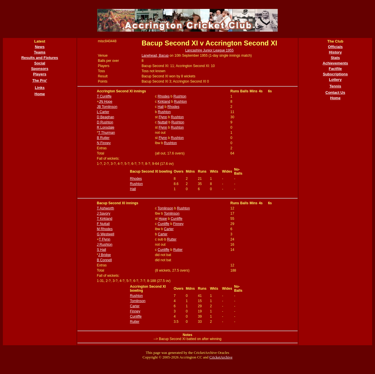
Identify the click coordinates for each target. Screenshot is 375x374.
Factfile (335, 68)
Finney (178, 224)
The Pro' (39, 80)
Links (40, 87)
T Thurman (106, 133)
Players (39, 74)
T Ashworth (105, 208)
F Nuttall (103, 224)
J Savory (103, 213)
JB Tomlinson (107, 107)
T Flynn (104, 239)
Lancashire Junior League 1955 (209, 50)
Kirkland (164, 102)
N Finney (104, 143)
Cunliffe (176, 219)
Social (39, 63)
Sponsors (39, 68)
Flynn (163, 117)
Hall (161, 107)
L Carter (103, 112)
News (40, 47)
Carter (169, 229)
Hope (163, 219)
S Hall (101, 250)
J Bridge (104, 255)
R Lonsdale (105, 127)
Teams (39, 52)
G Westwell (105, 234)
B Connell (104, 260)
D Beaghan (105, 117)
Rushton (180, 96)
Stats (335, 58)
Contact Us (335, 92)
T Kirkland (104, 219)
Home (40, 94)
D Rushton (105, 122)
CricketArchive (221, 357)
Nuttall (162, 122)
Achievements (335, 63)
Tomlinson (165, 208)
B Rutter (103, 138)
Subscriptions (335, 74)
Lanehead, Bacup (155, 56)
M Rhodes (105, 229)
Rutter (172, 239)
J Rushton (104, 245)
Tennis (335, 86)
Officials (335, 47)
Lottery (335, 79)
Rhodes (164, 96)
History (335, 52)
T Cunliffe (104, 96)
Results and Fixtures (39, 58)
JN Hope (105, 102)
